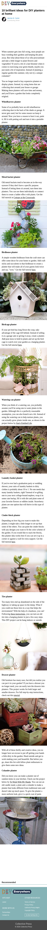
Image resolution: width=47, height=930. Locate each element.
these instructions (18, 614)
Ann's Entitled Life (24, 423)
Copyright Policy (30, 910)
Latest (4, 902)
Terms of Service (30, 902)
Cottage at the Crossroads (24, 197)
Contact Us (5, 915)
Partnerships (6, 912)
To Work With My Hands (20, 782)
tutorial (17, 695)
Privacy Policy (29, 905)
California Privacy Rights (32, 907)
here (34, 270)
